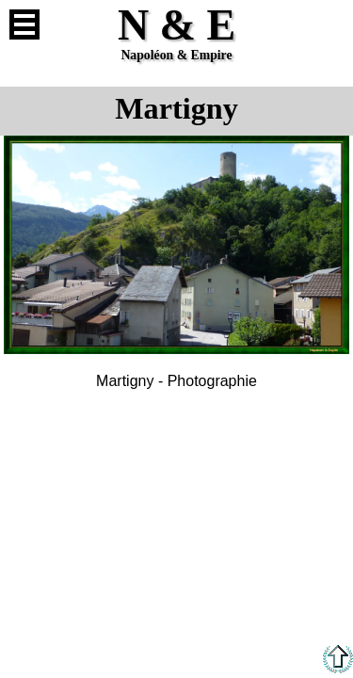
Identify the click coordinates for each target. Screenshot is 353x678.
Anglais (328, 24)
